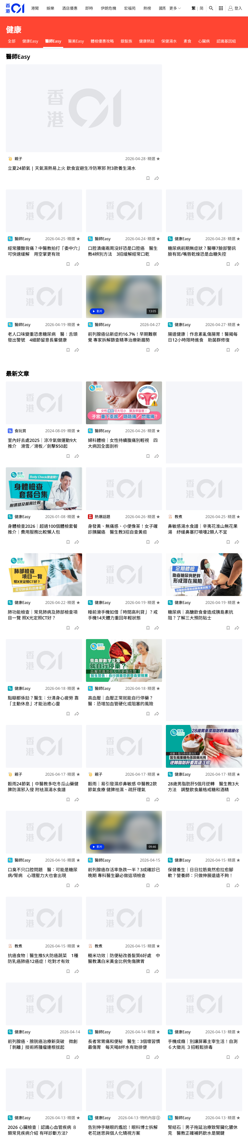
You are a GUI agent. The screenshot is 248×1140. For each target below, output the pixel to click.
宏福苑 (130, 8)
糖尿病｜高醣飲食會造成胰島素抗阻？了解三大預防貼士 (200, 615)
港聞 (35, 8)
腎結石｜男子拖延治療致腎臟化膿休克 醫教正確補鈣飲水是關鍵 (203, 1130)
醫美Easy (76, 41)
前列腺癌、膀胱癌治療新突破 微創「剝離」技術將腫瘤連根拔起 (43, 1044)
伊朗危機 (108, 8)
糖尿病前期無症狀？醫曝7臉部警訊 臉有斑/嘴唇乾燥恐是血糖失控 (204, 251)
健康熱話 (147, 41)
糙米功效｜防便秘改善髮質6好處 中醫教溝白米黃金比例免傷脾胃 (124, 958)
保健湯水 (169, 41)
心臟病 (204, 41)
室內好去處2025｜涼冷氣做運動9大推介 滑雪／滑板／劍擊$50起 (42, 443)
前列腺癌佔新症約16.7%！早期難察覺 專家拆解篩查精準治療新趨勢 (122, 337)
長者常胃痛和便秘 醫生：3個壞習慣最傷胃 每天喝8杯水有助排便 (124, 1044)
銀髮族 (126, 41)
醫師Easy (53, 41)
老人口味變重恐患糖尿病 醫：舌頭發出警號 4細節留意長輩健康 (43, 337)
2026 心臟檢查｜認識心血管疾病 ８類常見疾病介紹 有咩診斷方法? (42, 1130)
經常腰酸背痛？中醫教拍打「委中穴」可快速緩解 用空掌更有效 (44, 251)
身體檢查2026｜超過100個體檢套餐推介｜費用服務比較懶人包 (43, 529)
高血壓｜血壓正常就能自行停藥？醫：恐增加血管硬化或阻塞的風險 (120, 701)
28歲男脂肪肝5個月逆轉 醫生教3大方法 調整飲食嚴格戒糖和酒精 (203, 786)
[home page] (15, 8)
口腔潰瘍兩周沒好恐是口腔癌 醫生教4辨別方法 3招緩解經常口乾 (123, 251)
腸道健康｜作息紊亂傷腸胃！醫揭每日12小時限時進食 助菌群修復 (203, 337)
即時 (89, 8)
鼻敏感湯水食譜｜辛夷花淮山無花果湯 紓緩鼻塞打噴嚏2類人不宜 (203, 529)
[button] (148, 178)
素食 (187, 41)
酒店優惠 (70, 8)
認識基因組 (226, 41)
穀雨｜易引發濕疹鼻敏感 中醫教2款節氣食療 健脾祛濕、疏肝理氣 (122, 786)
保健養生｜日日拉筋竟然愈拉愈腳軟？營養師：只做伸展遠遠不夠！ (200, 872)
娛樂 (50, 8)
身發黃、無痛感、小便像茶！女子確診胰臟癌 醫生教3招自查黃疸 (123, 529)
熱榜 (147, 8)
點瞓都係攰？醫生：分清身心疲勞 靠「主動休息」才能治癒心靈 (43, 701)
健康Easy (30, 41)
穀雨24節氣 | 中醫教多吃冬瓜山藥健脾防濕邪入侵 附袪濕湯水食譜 (43, 786)
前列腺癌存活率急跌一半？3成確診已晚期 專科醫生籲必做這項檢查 (124, 872)
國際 (163, 8)
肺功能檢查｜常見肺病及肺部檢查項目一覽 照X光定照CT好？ (43, 615)
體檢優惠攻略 (102, 41)
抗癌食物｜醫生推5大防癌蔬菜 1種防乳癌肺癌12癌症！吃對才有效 (43, 958)
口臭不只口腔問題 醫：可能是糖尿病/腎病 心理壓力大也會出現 (43, 872)
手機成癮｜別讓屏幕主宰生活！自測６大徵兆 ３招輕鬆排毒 (203, 1044)
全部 (12, 41)
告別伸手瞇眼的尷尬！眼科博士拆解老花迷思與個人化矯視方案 (123, 1130)
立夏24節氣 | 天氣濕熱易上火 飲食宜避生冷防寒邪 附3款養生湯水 (72, 168)
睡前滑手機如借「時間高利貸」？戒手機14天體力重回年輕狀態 (123, 615)
